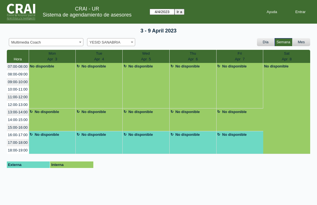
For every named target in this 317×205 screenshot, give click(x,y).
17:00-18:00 (18, 142)
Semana (283, 42)
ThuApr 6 (193, 56)
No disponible (42, 66)
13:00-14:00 (18, 112)
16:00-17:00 (18, 135)
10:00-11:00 (18, 89)
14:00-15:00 (18, 120)
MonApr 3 (52, 56)
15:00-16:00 (18, 127)
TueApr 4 (99, 56)
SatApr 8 (287, 56)
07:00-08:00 (18, 66)
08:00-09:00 (18, 74)
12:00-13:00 (18, 104)
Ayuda (272, 12)
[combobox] (46, 42)
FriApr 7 (240, 56)
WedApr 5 (146, 56)
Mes (301, 42)
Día (265, 42)
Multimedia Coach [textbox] (26, 42)
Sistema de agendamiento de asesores (87, 15)
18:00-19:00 (18, 150)
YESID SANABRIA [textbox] (105, 42)
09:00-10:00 (18, 82)
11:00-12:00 (18, 97)
